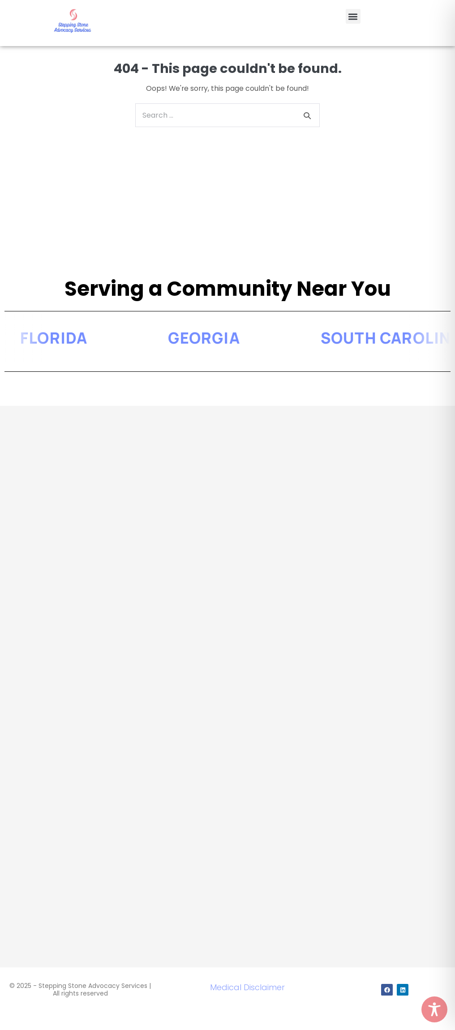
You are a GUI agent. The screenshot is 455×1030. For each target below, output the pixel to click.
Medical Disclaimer (247, 987)
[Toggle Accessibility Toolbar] (434, 1009)
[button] (353, 16)
